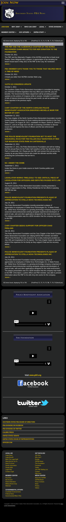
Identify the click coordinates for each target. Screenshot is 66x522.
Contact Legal (9, 471)
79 (55, 41)
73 (41, 41)
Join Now (38, 455)
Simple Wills (9, 467)
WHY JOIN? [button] (17, 27)
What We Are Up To (11, 461)
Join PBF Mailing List (41, 469)
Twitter (37, 467)
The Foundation (40, 463)
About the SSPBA (40, 477)
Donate (37, 459)
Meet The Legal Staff (11, 459)
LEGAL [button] (42, 27)
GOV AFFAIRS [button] (25, 32)
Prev (36, 41)
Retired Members (10, 482)
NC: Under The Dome (14, 163)
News (36, 484)
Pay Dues (8, 477)
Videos (37, 488)
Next (57, 41)
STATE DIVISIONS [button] (56, 27)
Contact (37, 471)
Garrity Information (11, 465)
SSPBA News (39, 461)
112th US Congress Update (18, 84)
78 (53, 41)
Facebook (38, 465)
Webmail (8, 486)
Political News (9, 494)
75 (46, 41)
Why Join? (38, 457)
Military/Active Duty (11, 484)
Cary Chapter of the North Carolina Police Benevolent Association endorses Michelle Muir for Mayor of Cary (32, 110)
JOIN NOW (5, 27)
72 (39, 41)
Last (61, 41)
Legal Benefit (9, 457)
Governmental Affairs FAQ (13, 496)
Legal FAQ (8, 469)
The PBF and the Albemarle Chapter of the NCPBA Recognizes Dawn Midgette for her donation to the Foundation (31, 49)
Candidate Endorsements (13, 492)
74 (43, 41)
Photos (37, 486)
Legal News (8, 455)
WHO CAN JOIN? (30, 27)
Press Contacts (39, 482)
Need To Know (9, 463)
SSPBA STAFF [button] (39, 32)
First (33, 41)
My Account (8, 479)
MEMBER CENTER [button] (8, 32)
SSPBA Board (39, 479)
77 (50, 41)
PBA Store (38, 473)
